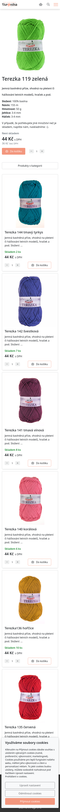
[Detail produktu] (30, 202)
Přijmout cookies (30, 801)
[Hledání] (48, 4)
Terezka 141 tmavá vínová (24, 430)
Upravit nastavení (30, 785)
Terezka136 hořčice (19, 628)
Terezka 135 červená (20, 727)
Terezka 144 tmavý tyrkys (24, 232)
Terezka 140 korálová (21, 529)
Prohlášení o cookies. (16, 776)
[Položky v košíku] (40, 4)
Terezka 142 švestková (22, 331)
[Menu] (56, 4)
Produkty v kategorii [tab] (30, 165)
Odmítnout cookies (30, 793)
